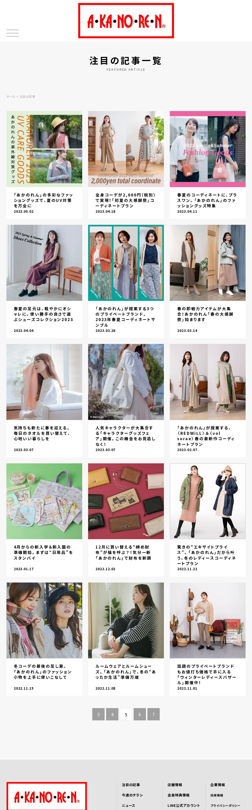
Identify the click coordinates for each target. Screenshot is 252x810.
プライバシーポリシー (225, 805)
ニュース (129, 805)
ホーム (11, 96)
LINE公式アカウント (184, 805)
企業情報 (217, 784)
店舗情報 (175, 784)
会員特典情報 (179, 795)
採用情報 (216, 795)
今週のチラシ (132, 795)
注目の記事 (131, 784)
